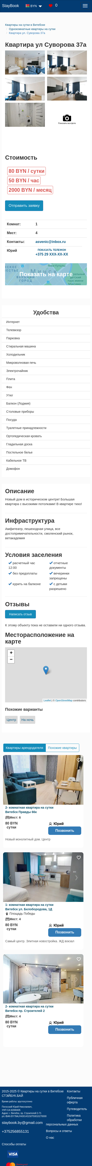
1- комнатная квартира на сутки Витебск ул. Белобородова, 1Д (29, 907)
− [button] (11, 660)
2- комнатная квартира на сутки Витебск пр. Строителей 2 (29, 1009)
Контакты (73, 1091)
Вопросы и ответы (59, 1131)
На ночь (27, 720)
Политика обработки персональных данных (64, 1120)
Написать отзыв (20, 614)
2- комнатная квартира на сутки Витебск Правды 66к (29, 810)
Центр (11, 720)
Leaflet (47, 700)
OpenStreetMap (63, 700)
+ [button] (11, 653)
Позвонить (64, 830)
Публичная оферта (75, 1100)
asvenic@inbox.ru (50, 242)
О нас (50, 1137)
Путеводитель (77, 1109)
